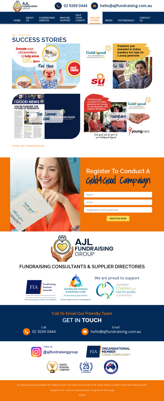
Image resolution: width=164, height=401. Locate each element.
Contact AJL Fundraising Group (28, 145)
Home (14, 35)
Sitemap (82, 395)
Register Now (118, 218)
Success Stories (25, 35)
